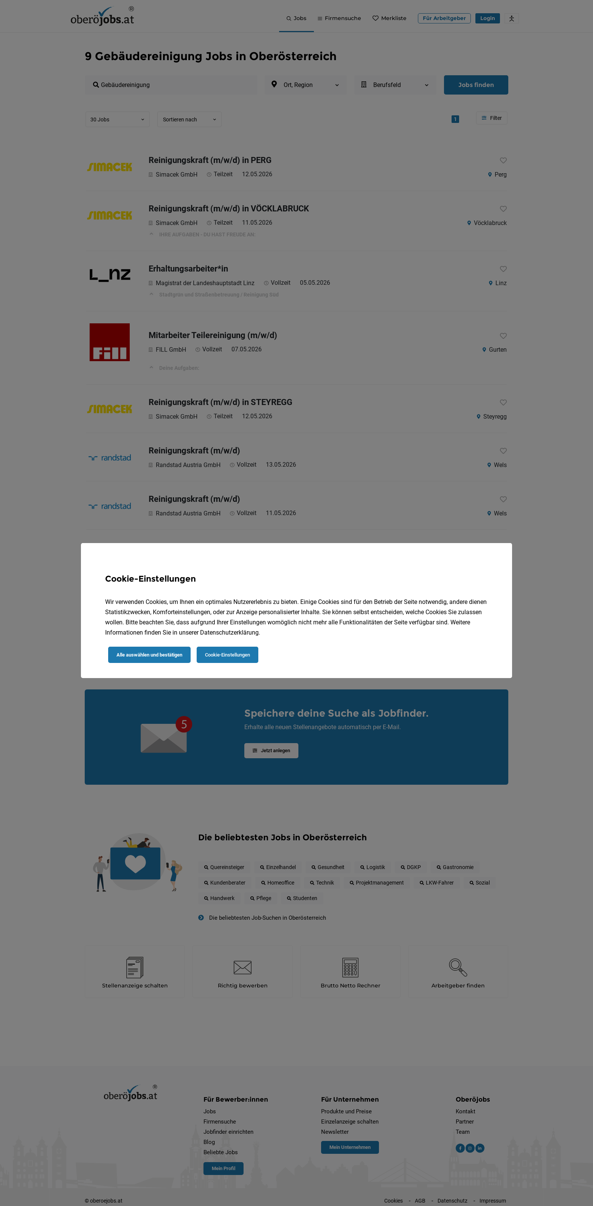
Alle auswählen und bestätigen (149, 655)
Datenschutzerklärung (229, 632)
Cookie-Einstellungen (227, 655)
